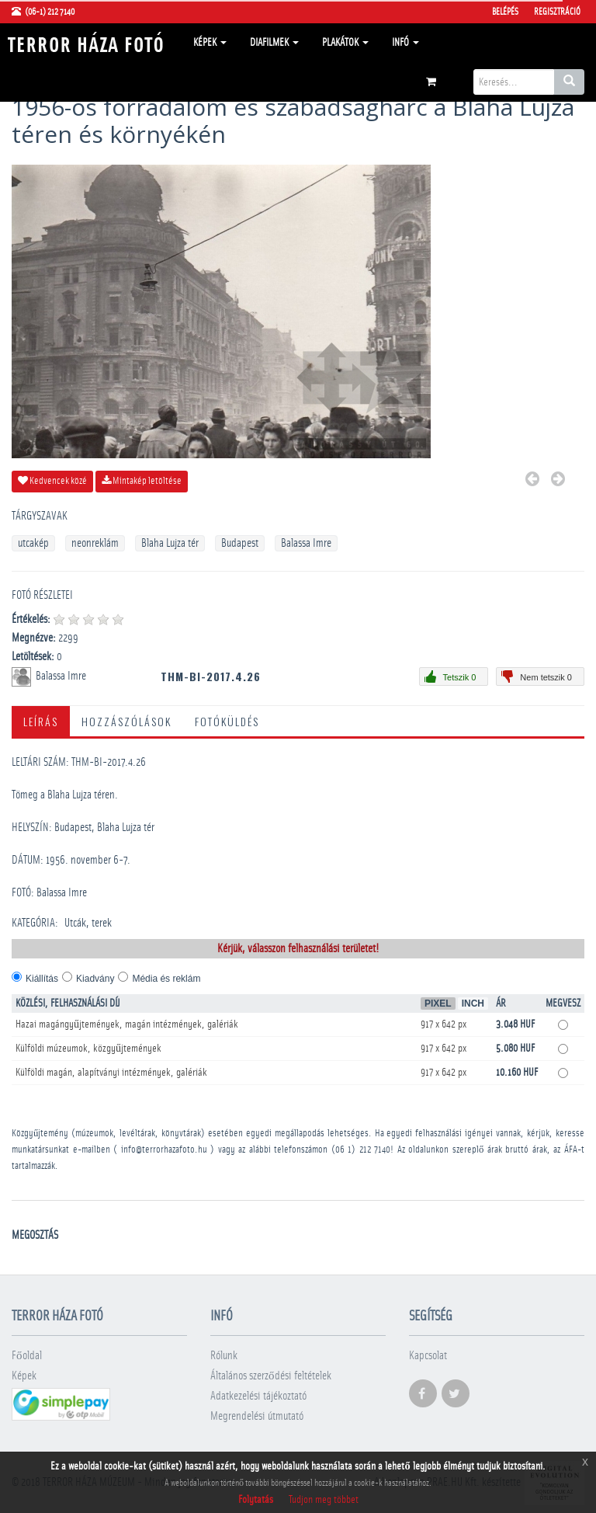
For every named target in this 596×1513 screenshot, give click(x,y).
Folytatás (255, 1499)
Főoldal (27, 1356)
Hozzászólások (126, 721)
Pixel (438, 1003)
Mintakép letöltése (142, 480)
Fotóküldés (227, 721)
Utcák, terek (88, 923)
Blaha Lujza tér (170, 543)
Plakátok (345, 42)
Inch (473, 1003)
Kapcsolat (428, 1356)
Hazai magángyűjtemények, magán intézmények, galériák (127, 1024)
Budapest (239, 543)
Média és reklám (166, 978)
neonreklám (95, 543)
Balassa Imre (306, 543)
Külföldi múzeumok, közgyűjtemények (88, 1048)
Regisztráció (557, 11)
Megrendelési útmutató (256, 1416)
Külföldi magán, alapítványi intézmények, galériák (111, 1072)
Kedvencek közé (52, 480)
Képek (210, 42)
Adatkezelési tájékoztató (258, 1396)
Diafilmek (274, 42)
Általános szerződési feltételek (270, 1376)
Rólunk (223, 1356)
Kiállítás (42, 978)
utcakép (33, 543)
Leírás (40, 721)
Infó (405, 42)
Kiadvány (95, 978)
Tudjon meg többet (324, 1499)
